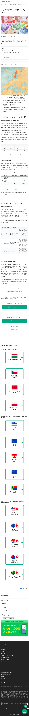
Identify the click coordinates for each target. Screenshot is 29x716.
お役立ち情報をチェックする (14, 307)
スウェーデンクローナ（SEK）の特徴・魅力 (11, 52)
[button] (27, 588)
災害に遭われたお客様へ (5, 659)
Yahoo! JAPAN (3, 708)
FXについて (3, 603)
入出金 (2, 663)
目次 (3, 48)
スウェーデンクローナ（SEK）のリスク (10, 54)
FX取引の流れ (4, 607)
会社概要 (2, 676)
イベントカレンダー (7, 615)
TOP (2, 647)
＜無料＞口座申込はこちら (14, 321)
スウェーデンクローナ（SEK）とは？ (9, 50)
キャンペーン (3, 665)
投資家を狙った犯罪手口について (7, 674)
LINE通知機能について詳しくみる (14, 291)
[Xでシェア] (18, 588)
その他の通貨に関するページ (8, 57)
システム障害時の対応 (5, 657)
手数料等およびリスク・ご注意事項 (7, 655)
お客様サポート (3, 669)
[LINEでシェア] (24, 588)
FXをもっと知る (4, 610)
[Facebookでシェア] (21, 588)
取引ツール (3, 661)
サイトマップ (3, 678)
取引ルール (3, 653)
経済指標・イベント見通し (8, 618)
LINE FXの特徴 (4, 600)
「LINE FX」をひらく (14, 329)
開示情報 (2, 651)
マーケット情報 (3, 667)
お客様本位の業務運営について (6, 672)
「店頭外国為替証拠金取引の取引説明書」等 (19, 696)
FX (3, 644)
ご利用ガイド (3, 649)
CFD (9, 644)
